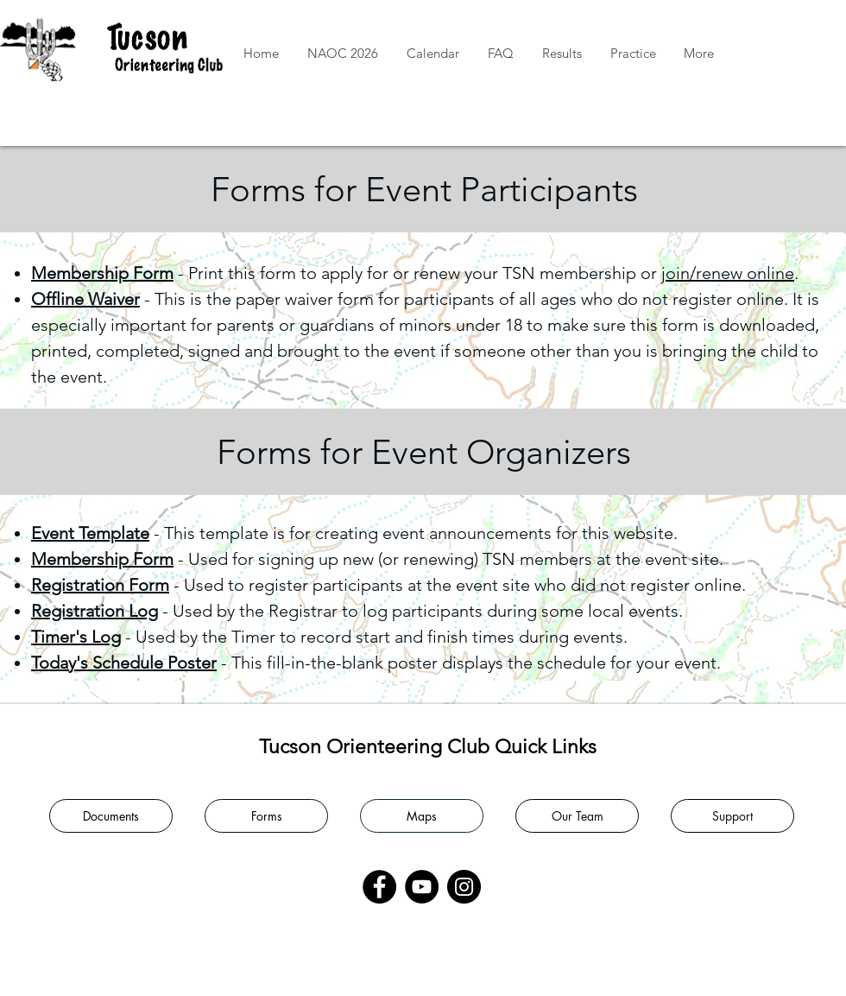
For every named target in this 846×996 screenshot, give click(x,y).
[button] (561, 54)
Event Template (90, 533)
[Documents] (111, 816)
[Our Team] (577, 816)
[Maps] (421, 816)
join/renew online (727, 273)
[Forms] (266, 816)
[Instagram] (464, 887)
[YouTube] (422, 887)
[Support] (732, 816)
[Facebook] (379, 887)
